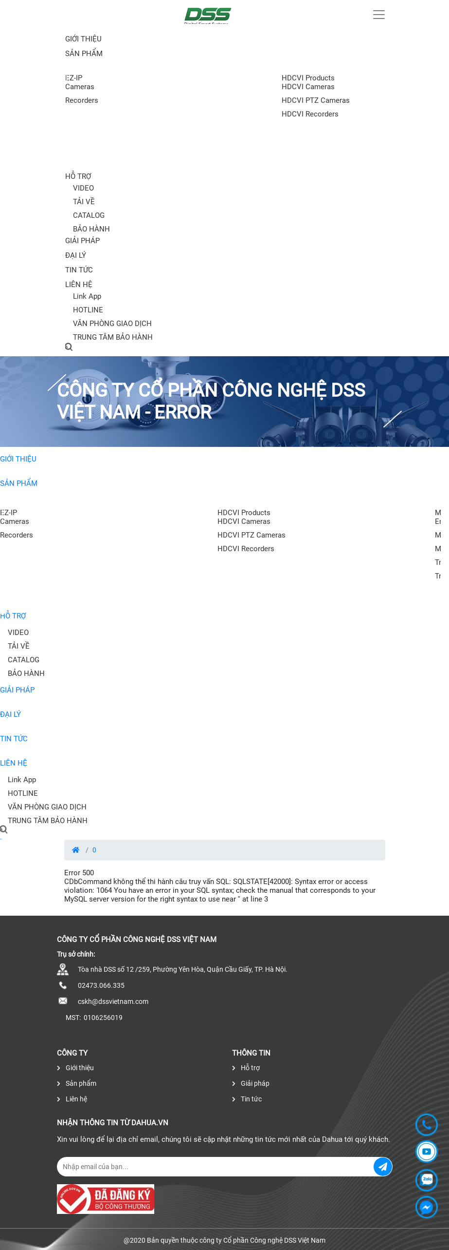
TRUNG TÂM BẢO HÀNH (113, 337)
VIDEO (83, 188)
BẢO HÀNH (91, 229)
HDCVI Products (308, 78)
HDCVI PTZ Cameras (316, 100)
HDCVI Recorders (310, 114)
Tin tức (79, 270)
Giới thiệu (83, 39)
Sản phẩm (18, 483)
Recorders (81, 100)
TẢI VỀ (84, 201)
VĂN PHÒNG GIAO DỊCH (112, 323)
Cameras (79, 86)
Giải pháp (82, 240)
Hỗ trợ (78, 176)
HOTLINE (88, 310)
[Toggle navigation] (379, 14)
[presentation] (3, 612)
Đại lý (75, 255)
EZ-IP (73, 78)
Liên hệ (78, 284)
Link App (87, 296)
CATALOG (89, 215)
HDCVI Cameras (308, 86)
